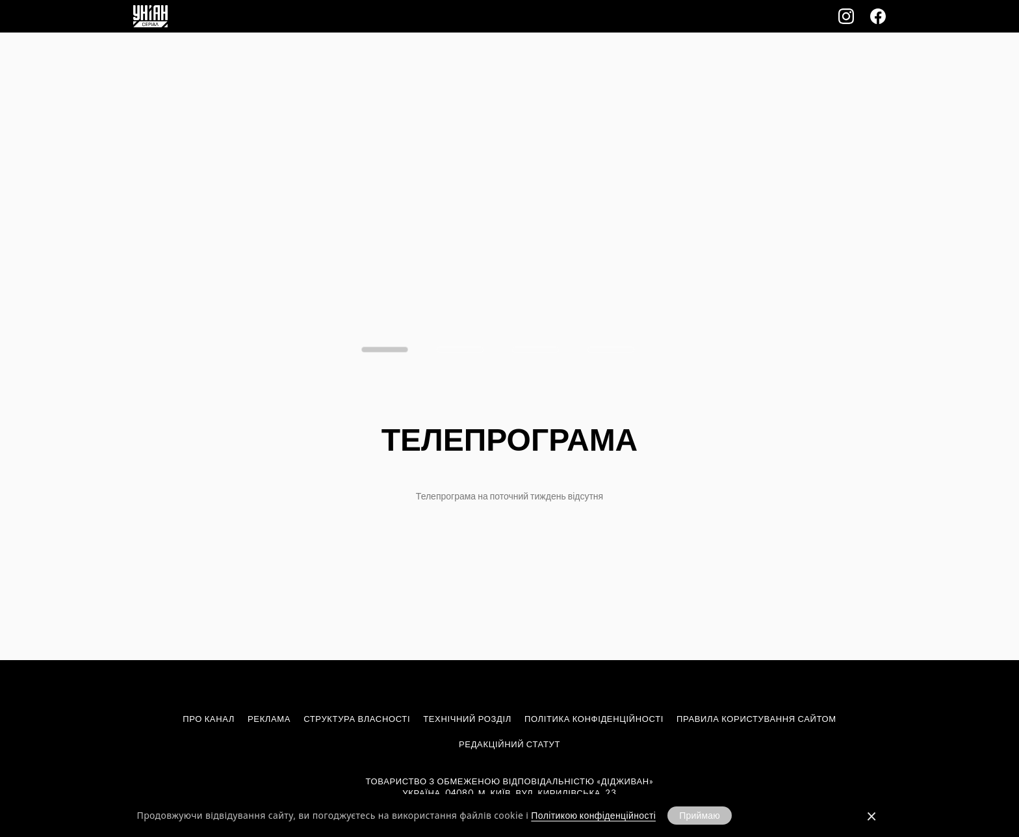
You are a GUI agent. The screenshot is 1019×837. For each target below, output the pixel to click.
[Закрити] (871, 815)
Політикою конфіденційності (593, 815)
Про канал (209, 718)
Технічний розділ (467, 718)
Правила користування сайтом (756, 718)
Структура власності (356, 718)
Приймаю (699, 815)
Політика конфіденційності (594, 718)
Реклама (269, 718)
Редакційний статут (509, 744)
